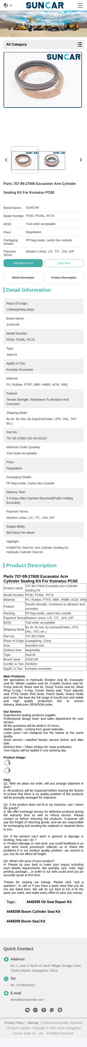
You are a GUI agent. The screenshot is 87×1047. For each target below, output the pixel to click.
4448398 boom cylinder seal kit (33, 911)
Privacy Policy (14, 1023)
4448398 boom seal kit (26, 921)
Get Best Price (23, 263)
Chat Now (63, 263)
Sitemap (32, 1023)
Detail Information (23, 277)
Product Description (64, 277)
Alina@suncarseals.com (27, 999)
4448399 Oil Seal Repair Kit (49, 902)
